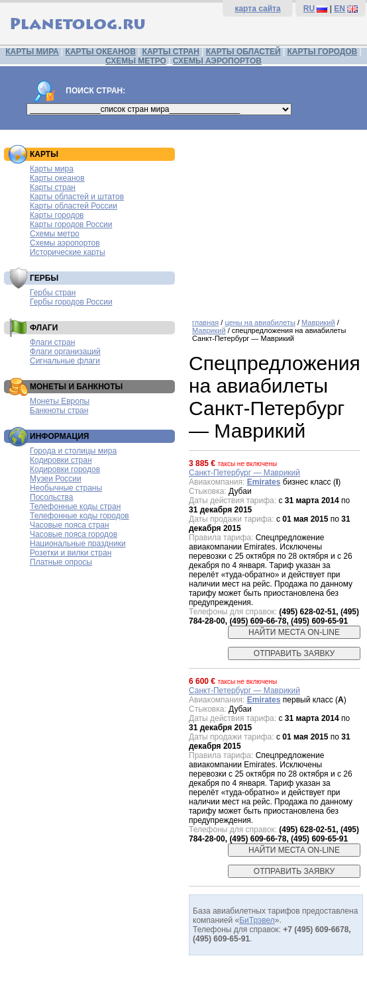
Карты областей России (73, 206)
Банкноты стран (59, 410)
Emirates (264, 482)
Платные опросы (61, 562)
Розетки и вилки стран (70, 552)
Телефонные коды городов (79, 515)
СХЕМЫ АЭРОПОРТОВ (217, 61)
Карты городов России (71, 224)
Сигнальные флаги (65, 360)
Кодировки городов (65, 469)
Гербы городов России (71, 302)
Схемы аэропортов (65, 243)
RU (309, 8)
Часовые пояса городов (73, 534)
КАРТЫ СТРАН (170, 51)
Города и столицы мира (73, 450)
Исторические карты (67, 252)
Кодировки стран (61, 460)
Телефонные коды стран (75, 506)
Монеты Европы (59, 401)
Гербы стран (53, 292)
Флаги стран (52, 342)
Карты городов (56, 215)
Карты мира (52, 168)
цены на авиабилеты (260, 322)
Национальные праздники (78, 543)
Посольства (52, 497)
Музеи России (55, 478)
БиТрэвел (257, 920)
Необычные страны (66, 488)
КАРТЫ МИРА (31, 51)
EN (339, 8)
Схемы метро (54, 233)
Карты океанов (57, 178)
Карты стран (53, 187)
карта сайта (257, 8)
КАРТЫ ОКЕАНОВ (101, 51)
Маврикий (318, 322)
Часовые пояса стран (69, 525)
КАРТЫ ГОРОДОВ (322, 51)
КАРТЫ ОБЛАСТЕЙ (243, 51)
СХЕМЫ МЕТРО (135, 61)
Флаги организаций (65, 351)
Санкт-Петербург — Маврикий (244, 472)
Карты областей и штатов (77, 196)
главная (205, 322)
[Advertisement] (274, 219)
